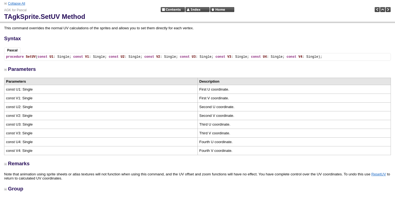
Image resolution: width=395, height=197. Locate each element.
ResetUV (378, 174)
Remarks (17, 163)
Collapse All (16, 3)
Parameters (20, 69)
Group (13, 189)
